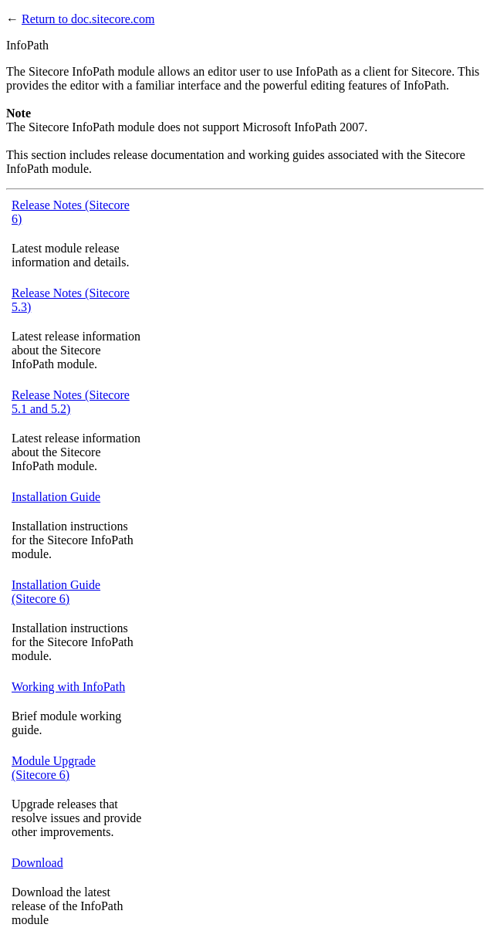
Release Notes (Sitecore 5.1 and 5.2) (71, 401)
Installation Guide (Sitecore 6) (56, 591)
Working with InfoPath (68, 686)
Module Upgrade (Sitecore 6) (54, 767)
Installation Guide (56, 496)
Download (37, 862)
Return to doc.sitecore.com (88, 18)
